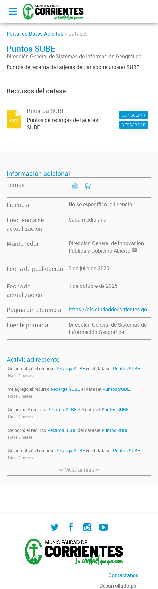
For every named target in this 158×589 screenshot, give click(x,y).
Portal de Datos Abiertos (35, 33)
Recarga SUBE (70, 368)
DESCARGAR (133, 124)
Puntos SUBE (126, 368)
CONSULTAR (133, 115)
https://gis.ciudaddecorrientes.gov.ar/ (113, 309)
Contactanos (123, 575)
